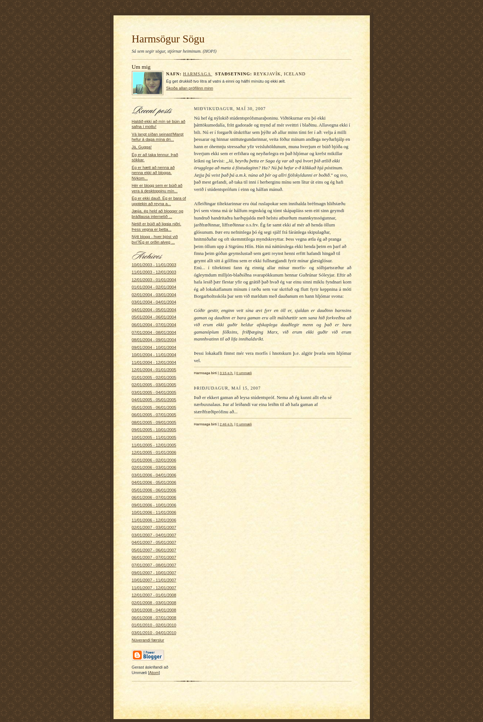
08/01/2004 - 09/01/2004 (154, 340)
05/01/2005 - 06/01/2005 (154, 407)
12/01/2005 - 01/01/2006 (154, 452)
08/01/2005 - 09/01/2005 (154, 422)
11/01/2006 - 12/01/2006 (154, 520)
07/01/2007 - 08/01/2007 (154, 565)
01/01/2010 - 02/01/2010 (154, 625)
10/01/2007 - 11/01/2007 (154, 580)
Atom (154, 672)
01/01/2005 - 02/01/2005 (154, 377)
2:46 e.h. (226, 424)
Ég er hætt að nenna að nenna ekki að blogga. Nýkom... (153, 172)
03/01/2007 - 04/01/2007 (154, 535)
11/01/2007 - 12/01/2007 (154, 588)
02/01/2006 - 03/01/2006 (154, 467)
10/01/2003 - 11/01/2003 (154, 265)
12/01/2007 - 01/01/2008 (154, 595)
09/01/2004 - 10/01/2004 (154, 347)
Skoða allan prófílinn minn (189, 88)
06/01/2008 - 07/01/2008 (154, 618)
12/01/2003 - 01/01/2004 (154, 280)
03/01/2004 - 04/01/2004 (154, 302)
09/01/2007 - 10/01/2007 (154, 573)
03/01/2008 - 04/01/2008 (154, 610)
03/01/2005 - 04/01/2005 (154, 392)
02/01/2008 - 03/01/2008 (154, 603)
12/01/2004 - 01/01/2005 (154, 370)
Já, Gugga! (142, 147)
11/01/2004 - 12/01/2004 (154, 362)
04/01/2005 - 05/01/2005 (154, 400)
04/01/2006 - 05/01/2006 (154, 482)
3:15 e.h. (226, 373)
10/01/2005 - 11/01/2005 (154, 437)
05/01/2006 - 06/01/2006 (154, 490)
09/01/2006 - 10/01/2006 (154, 505)
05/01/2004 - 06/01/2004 (154, 317)
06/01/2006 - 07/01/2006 (154, 497)
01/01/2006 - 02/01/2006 (154, 460)
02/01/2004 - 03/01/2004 (154, 295)
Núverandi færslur (148, 640)
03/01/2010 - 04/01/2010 (154, 633)
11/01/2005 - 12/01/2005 (154, 445)
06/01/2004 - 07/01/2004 (154, 325)
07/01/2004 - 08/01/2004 (154, 332)
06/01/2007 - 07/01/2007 (154, 557)
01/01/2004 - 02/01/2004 (154, 287)
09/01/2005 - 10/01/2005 (154, 430)
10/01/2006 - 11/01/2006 (154, 512)
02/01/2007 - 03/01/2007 (154, 527)
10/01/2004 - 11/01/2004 (154, 355)
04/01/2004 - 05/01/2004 (154, 310)
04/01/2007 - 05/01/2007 (154, 542)
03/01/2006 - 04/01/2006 (154, 475)
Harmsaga (197, 74)
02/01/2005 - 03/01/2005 (154, 385)
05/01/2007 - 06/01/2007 (154, 550)
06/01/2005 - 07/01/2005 (154, 415)
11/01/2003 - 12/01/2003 (154, 272)
